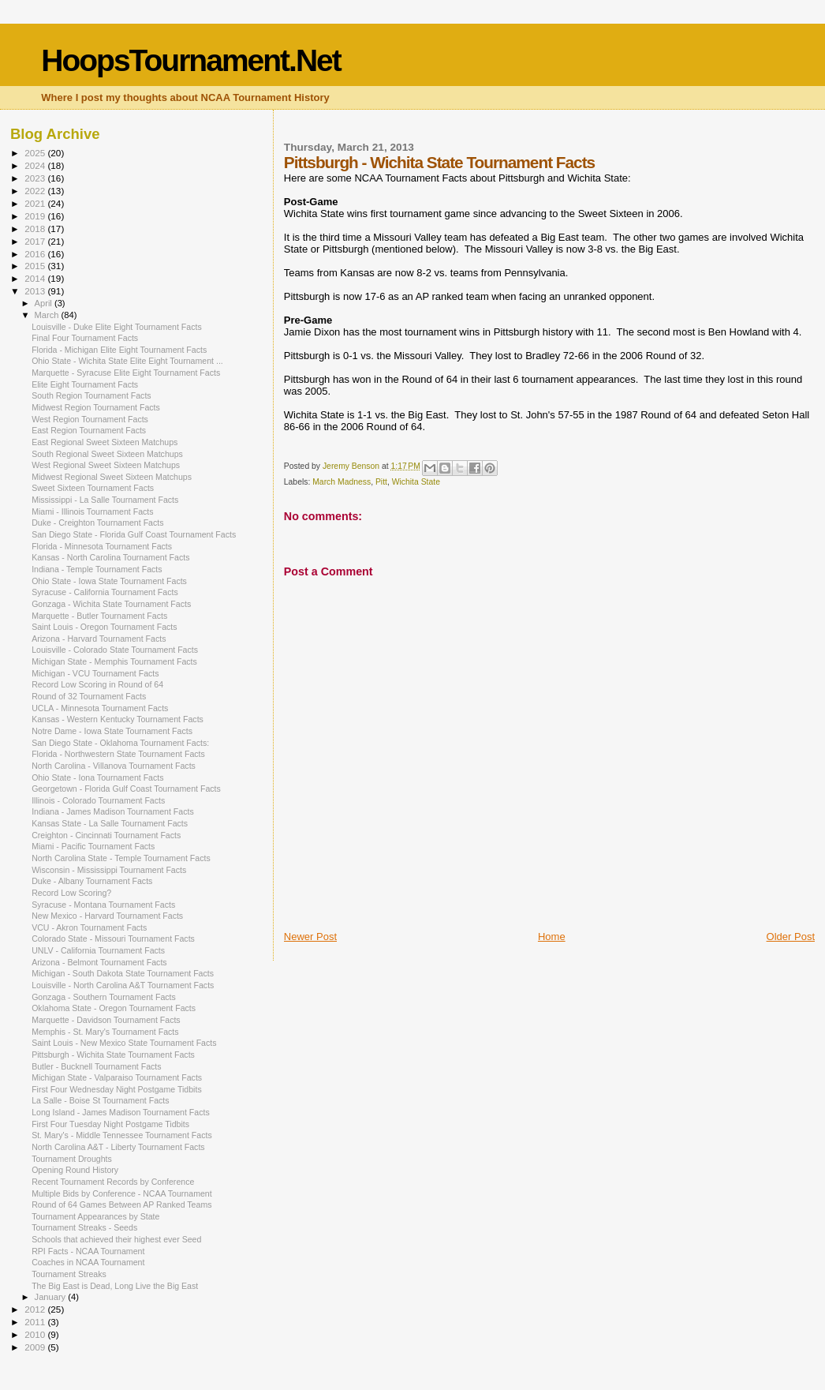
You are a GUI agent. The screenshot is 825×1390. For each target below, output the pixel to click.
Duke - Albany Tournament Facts (92, 881)
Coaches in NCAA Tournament (88, 1262)
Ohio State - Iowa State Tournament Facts (109, 581)
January (52, 1297)
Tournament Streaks (69, 1274)
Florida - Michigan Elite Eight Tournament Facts (119, 349)
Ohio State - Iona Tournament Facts (97, 777)
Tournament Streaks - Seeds (84, 1227)
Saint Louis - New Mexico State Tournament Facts (124, 1042)
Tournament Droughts (72, 1158)
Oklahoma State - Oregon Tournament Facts (114, 1008)
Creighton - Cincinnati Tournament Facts (106, 835)
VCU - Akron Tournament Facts (89, 927)
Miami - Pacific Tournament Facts (93, 846)
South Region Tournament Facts (91, 395)
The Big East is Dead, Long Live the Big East (115, 1286)
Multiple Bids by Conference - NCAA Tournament (122, 1193)
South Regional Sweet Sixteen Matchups (107, 454)
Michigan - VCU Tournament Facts (95, 673)
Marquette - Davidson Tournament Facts (106, 1020)
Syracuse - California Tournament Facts (105, 592)
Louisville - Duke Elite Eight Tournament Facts (117, 327)
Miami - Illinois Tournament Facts (92, 511)
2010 (35, 1334)
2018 (35, 228)
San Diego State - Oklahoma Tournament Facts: (120, 742)
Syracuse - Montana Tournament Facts (103, 904)
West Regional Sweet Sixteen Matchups (106, 465)
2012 (35, 1309)
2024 (35, 165)
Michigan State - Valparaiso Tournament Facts (117, 1077)
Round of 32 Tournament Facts (89, 696)
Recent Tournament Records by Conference (113, 1181)
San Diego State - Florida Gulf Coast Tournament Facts (134, 534)
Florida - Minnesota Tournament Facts (102, 546)
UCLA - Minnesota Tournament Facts (100, 708)
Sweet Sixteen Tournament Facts (93, 488)
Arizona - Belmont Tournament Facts (99, 962)
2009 (35, 1347)
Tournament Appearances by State (95, 1216)
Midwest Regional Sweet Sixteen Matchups (112, 476)
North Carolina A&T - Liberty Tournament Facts (118, 1147)
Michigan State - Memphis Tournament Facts (114, 661)
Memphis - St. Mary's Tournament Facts (105, 1031)
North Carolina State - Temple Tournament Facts (121, 858)
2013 (35, 291)
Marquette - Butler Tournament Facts (99, 615)
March (48, 315)
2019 (35, 216)
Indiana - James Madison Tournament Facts (113, 811)
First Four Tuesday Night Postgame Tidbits (110, 1124)
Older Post (791, 936)
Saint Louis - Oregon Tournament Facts (104, 626)
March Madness (341, 482)
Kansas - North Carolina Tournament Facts (110, 557)
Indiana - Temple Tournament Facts (97, 569)
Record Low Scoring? (71, 892)
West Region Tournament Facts (90, 419)
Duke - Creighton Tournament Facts (97, 522)
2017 (35, 241)
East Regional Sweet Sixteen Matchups (104, 442)
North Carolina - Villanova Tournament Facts (114, 765)
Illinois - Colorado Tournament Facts (98, 800)
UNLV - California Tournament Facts (98, 950)
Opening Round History (75, 1170)
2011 (35, 1322)
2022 (35, 190)
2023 (35, 178)
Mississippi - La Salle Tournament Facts (105, 499)
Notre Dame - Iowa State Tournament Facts (112, 731)
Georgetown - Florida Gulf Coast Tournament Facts (126, 788)
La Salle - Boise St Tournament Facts (100, 1100)
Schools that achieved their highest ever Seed (116, 1239)
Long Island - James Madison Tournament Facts (121, 1112)
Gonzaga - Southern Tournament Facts (104, 997)
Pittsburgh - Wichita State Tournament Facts (113, 1054)
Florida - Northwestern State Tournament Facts (118, 754)
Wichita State (416, 482)
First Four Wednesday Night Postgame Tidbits (117, 1089)
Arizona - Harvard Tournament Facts (99, 638)
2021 (35, 203)
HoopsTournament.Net (190, 60)
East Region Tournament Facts (89, 430)
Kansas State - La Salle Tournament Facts (110, 823)
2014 (35, 278)
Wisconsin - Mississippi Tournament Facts (109, 870)
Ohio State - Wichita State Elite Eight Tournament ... (127, 360)
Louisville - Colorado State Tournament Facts (115, 649)
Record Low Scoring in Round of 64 (97, 684)
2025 (35, 153)
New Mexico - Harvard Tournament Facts (107, 915)
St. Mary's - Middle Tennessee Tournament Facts (122, 1135)
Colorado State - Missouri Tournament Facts (113, 938)
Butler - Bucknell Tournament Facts (96, 1066)
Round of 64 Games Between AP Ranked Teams (121, 1204)
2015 (35, 265)
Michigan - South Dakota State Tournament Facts (123, 973)
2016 (35, 254)
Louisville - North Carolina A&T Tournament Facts (123, 985)
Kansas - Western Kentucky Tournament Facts (117, 719)
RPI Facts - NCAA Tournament (88, 1251)
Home (552, 936)
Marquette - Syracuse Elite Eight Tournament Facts (126, 372)
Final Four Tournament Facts (85, 338)
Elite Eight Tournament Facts (85, 384)
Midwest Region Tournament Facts (96, 407)
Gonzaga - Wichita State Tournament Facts (111, 604)
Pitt (381, 482)
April (44, 303)
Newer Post (310, 936)
